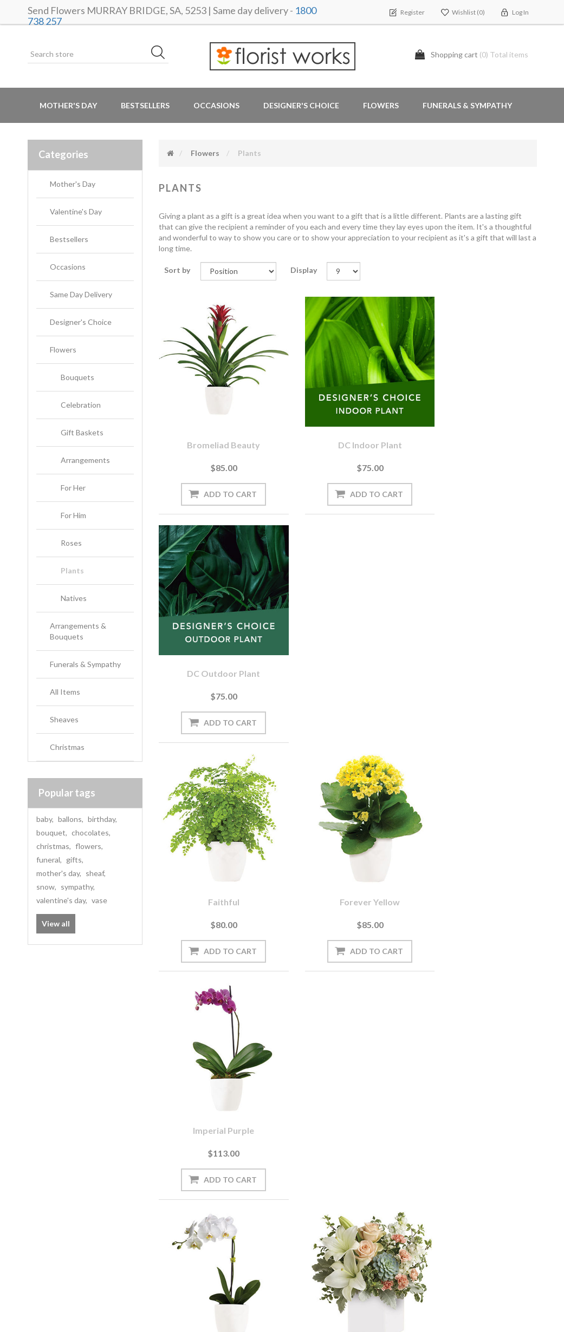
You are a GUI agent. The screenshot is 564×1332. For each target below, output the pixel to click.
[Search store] (98, 54)
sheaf (96, 873)
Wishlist (46, 1161)
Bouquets (77, 377)
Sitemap (177, 1226)
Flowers (63, 349)
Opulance (216, 857)
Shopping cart (56, 1139)
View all (56, 923)
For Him (73, 515)
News (173, 1117)
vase (99, 900)
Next (372, 959)
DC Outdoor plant (479, 430)
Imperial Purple (479, 643)
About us (179, 1204)
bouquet (51, 832)
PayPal (174, 1182)
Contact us (182, 1247)
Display (303, 270)
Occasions (68, 266)
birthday (102, 819)
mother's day (58, 873)
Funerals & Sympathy (467, 105)
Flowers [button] (381, 105)
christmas (53, 846)
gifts (74, 859)
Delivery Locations (63, 1182)
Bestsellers (145, 105)
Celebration (81, 404)
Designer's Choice (301, 105)
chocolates (91, 832)
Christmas (67, 747)
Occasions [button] (216, 105)
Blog (171, 1139)
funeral (49, 859)
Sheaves (64, 719)
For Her (73, 487)
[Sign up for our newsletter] (155, 1037)
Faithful (216, 643)
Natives (74, 598)
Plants (72, 570)
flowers (89, 846)
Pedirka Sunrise (347, 857)
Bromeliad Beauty (216, 430)
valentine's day (61, 900)
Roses (71, 542)
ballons (70, 819)
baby (45, 819)
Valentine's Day (76, 211)
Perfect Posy (479, 857)
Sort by (177, 270)
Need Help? (182, 1161)
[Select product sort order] (238, 271)
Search (438, 1118)
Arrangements (85, 460)
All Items (65, 691)
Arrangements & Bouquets (78, 631)
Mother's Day (68, 105)
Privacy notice (319, 1139)
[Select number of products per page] (343, 271)
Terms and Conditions (332, 1117)
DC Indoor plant (348, 430)
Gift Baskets (82, 432)
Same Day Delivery (81, 294)
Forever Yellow (347, 643)
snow (46, 886)
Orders (44, 1117)
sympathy (78, 886)
